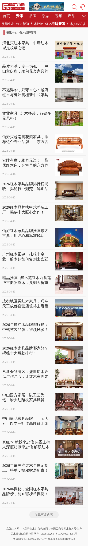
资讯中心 (8, 24)
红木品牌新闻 (55, 24)
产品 (71, 16)
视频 (58, 16)
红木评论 (37, 24)
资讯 (19, 16)
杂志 (45, 16)
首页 (6, 16)
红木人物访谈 (76, 24)
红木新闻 (22, 24)
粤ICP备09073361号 (66, 533)
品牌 (32, 16)
